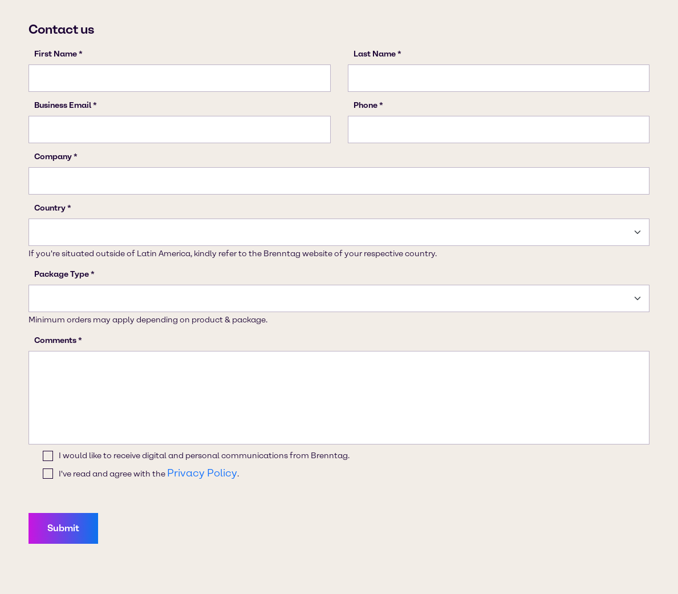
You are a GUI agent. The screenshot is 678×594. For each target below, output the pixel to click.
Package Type (61, 274)
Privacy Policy (202, 473)
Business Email (62, 105)
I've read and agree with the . (149, 473)
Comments (55, 340)
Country (50, 208)
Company (53, 156)
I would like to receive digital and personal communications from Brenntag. (204, 455)
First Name (55, 54)
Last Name (375, 54)
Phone (365, 105)
